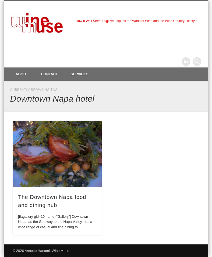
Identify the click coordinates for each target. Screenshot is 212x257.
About (22, 74)
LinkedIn (186, 61)
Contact (49, 74)
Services (80, 74)
